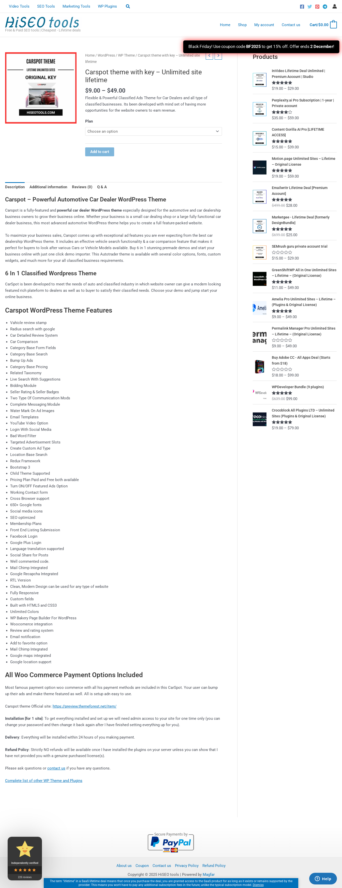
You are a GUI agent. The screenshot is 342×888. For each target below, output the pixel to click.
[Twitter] (309, 6)
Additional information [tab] (48, 187)
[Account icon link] (334, 6)
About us (124, 865)
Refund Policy (214, 865)
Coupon (142, 865)
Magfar (209, 874)
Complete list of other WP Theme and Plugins (43, 780)
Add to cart (99, 152)
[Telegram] (325, 6)
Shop (242, 25)
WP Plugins (107, 6)
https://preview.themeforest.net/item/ (84, 706)
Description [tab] (15, 187)
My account (264, 25)
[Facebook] (302, 6)
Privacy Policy (187, 865)
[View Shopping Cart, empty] (323, 25)
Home (225, 25)
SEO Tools (46, 6)
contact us (56, 768)
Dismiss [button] (258, 885)
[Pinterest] (317, 6)
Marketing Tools (76, 6)
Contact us (291, 25)
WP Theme (126, 55)
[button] (128, 6)
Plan (89, 121)
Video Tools (19, 6)
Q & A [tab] (102, 187)
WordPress (106, 55)
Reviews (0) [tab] (82, 187)
